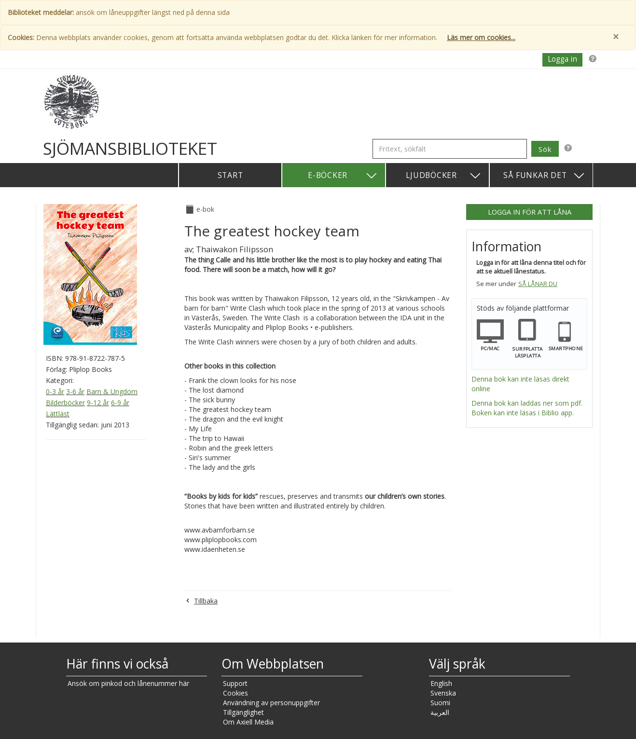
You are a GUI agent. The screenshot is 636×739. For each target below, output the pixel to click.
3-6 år (75, 391)
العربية (439, 712)
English (441, 683)
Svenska (443, 693)
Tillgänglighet (243, 712)
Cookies (235, 693)
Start (230, 175)
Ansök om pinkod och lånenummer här (128, 683)
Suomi (440, 702)
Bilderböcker (65, 402)
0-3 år (55, 391)
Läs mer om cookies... (481, 37)
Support (235, 683)
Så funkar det (544, 176)
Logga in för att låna (529, 212)
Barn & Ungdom (112, 391)
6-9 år (120, 402)
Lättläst (57, 413)
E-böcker (343, 176)
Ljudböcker (444, 176)
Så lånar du (537, 284)
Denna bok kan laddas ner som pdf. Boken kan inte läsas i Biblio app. (526, 407)
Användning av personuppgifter (271, 702)
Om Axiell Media (248, 721)
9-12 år (98, 402)
